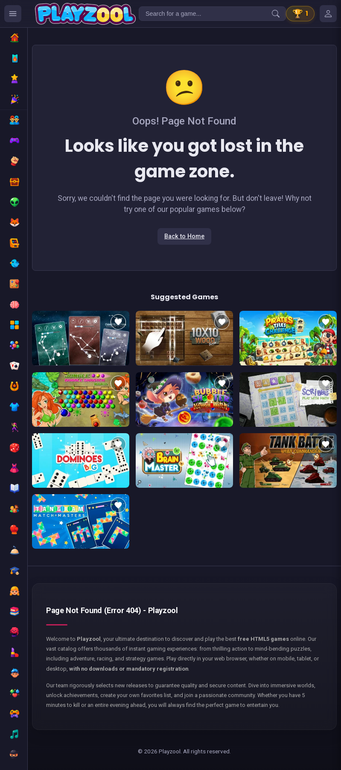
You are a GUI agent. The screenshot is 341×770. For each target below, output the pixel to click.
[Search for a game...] (212, 13)
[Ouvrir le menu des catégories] (12, 13)
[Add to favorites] (118, 322)
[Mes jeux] (328, 13)
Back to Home (184, 236)
